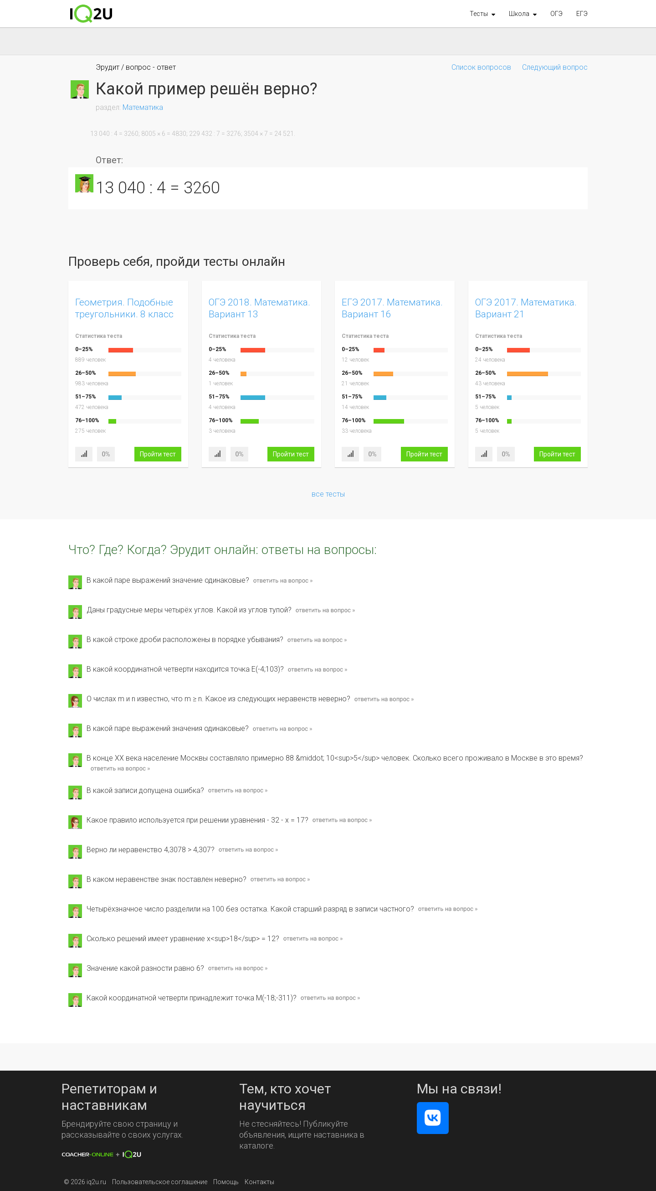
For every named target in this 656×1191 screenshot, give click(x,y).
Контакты (259, 1182)
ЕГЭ (582, 13)
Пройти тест (158, 454)
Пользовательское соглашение (159, 1182)
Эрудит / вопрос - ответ (136, 67)
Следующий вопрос (555, 67)
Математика (143, 107)
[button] (482, 13)
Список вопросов (481, 67)
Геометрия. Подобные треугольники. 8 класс (124, 308)
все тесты (328, 494)
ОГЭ (556, 13)
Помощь (226, 1182)
